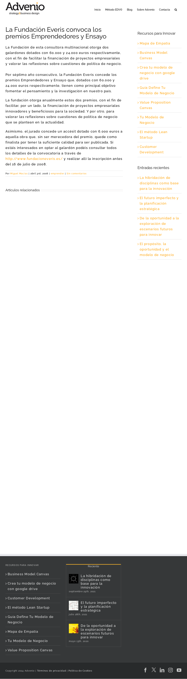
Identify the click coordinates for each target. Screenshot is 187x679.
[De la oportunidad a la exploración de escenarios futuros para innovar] (73, 628)
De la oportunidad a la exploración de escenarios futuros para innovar (98, 631)
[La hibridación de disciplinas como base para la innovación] (73, 578)
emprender (57, 173)
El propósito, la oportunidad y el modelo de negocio (157, 249)
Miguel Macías (19, 173)
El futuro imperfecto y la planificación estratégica (159, 203)
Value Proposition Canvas (30, 650)
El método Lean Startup (29, 607)
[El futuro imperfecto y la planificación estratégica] (73, 605)
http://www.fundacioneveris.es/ (34, 159)
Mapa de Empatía (155, 43)
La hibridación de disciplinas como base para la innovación (159, 183)
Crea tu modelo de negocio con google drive (157, 72)
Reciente (93, 566)
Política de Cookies (80, 671)
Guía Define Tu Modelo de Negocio (31, 619)
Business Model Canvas (28, 574)
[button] (176, 9)
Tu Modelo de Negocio (28, 641)
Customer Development (29, 598)
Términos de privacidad (51, 671)
